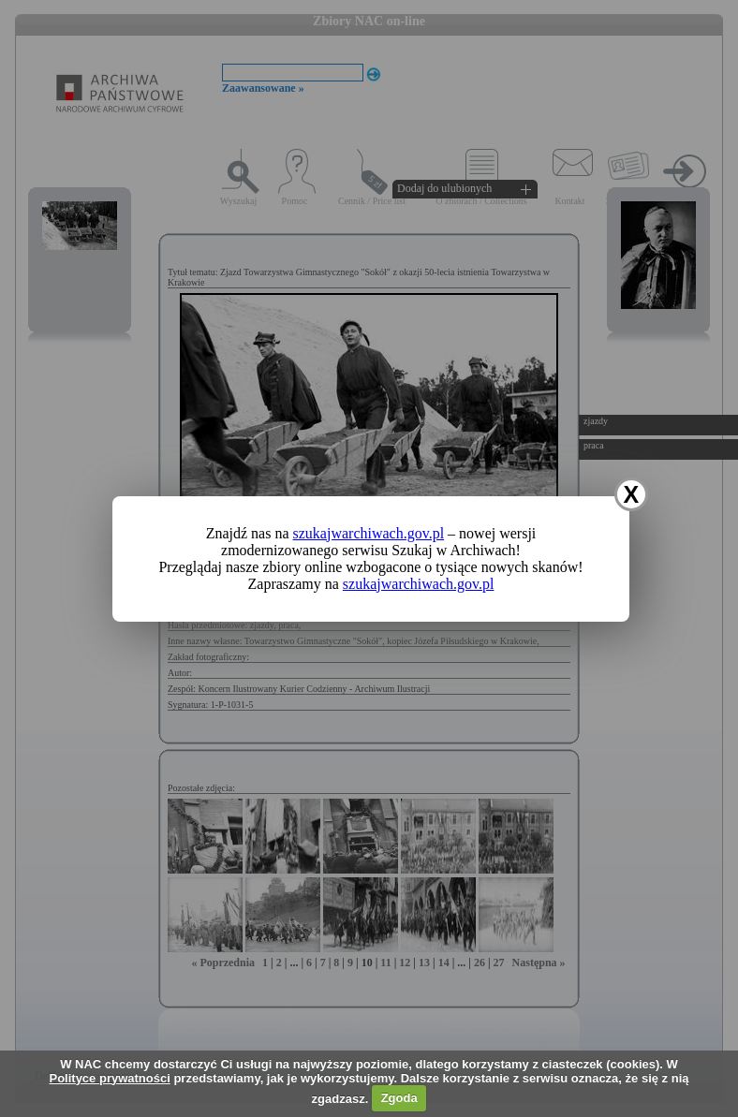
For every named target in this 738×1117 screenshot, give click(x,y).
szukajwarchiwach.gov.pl (369, 533)
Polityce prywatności (109, 1078)
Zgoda (399, 1098)
